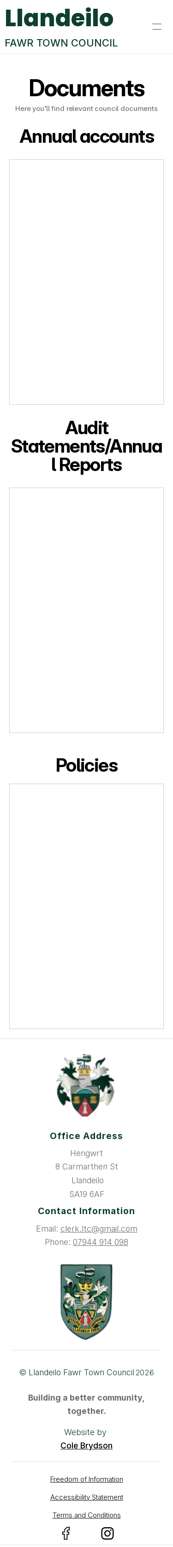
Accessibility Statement (86, 1497)
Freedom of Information (86, 1479)
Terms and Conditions (87, 1515)
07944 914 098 (100, 1242)
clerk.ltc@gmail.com (98, 1228)
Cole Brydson (86, 1445)
